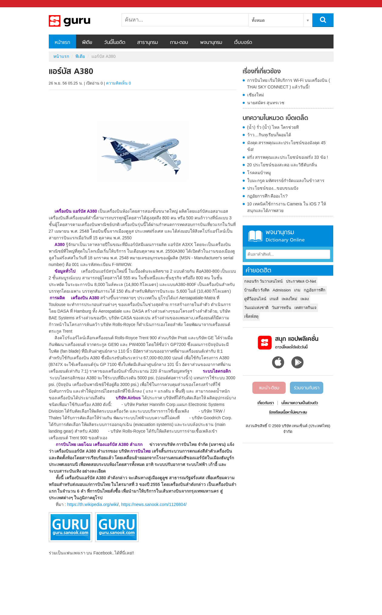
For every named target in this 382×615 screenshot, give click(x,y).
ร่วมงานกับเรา (306, 388)
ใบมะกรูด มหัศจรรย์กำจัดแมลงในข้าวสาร (286, 180)
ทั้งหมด (258, 20)
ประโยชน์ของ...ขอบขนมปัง (273, 188)
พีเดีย (87, 43)
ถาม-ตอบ (179, 43)
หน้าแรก (62, 43)
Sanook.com (18, 4)
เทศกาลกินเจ (305, 307)
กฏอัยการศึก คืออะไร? (267, 196)
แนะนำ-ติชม (269, 388)
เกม (297, 290)
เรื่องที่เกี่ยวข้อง (262, 72)
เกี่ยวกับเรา (265, 403)
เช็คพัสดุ (251, 316)
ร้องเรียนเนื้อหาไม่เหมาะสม (288, 413)
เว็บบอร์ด (243, 43)
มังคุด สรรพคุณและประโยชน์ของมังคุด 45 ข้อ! (286, 146)
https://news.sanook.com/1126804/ (154, 504)
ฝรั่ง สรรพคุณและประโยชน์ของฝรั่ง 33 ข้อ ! (287, 157)
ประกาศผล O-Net (301, 281)
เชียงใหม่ (255, 94)
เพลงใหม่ (289, 299)
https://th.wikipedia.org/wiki (92, 504)
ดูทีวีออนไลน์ (255, 299)
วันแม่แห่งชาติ (256, 307)
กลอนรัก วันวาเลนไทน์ (263, 281)
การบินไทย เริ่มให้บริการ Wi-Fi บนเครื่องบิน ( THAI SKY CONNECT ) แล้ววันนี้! (288, 83)
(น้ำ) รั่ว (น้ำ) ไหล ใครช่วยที (273, 127)
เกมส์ (274, 299)
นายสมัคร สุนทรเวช (266, 102)
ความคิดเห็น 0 (118, 83)
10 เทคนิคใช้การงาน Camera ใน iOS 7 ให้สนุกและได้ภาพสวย (286, 207)
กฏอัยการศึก (314, 290)
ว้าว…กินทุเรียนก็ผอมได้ (269, 134)
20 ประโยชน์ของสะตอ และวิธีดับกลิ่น (282, 164)
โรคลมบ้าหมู (259, 172)
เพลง (305, 299)
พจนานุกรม (211, 43)
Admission (282, 290)
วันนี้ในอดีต (114, 43)
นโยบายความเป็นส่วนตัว (299, 403)
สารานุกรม (147, 43)
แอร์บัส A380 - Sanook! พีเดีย (80, 21)
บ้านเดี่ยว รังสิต (257, 290)
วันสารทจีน (281, 307)
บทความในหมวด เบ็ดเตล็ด (275, 118)
